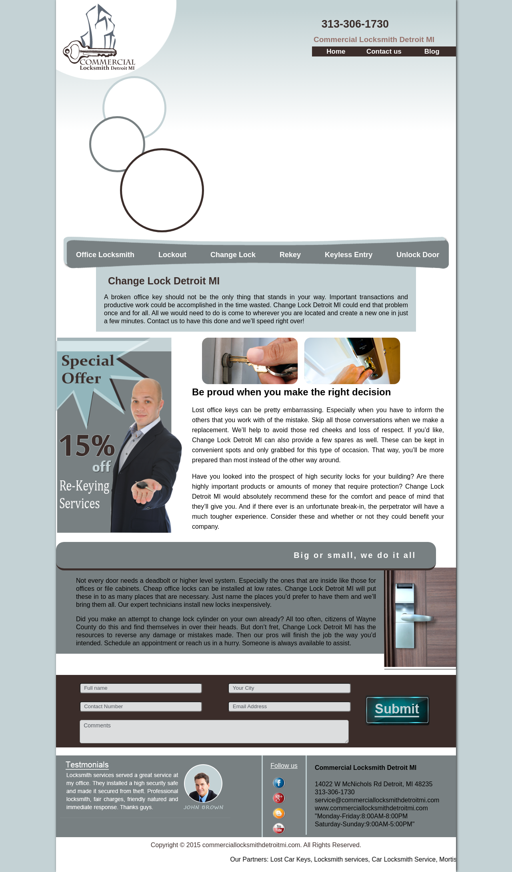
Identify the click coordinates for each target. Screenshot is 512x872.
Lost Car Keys (316, 859)
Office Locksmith (105, 255)
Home (335, 51)
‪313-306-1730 (355, 24)
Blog (432, 51)
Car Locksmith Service (429, 859)
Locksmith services (367, 859)
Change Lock (233, 255)
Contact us (384, 51)
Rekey (290, 255)
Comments (214, 731)
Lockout (172, 255)
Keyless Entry (348, 255)
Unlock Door (417, 255)
